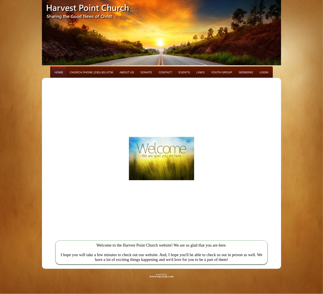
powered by (161, 275)
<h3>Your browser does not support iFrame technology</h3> (161, 158)
